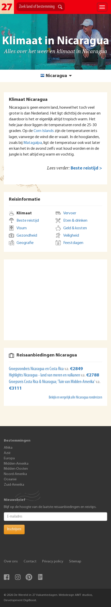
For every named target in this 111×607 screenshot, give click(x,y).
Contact (30, 561)
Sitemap (75, 561)
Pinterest (29, 577)
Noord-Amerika (15, 474)
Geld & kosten (75, 228)
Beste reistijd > (86, 168)
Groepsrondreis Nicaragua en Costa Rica (37, 369)
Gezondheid (27, 236)
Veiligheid (71, 236)
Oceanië (10, 479)
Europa (9, 458)
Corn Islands (44, 131)
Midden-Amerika (16, 464)
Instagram (18, 577)
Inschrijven (14, 529)
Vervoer (69, 213)
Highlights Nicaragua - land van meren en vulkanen (45, 375)
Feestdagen (73, 243)
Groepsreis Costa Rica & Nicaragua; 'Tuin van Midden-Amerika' (52, 382)
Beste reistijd (28, 221)
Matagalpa (32, 143)
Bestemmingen (17, 441)
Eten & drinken (75, 221)
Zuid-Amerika (14, 485)
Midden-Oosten (16, 469)
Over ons (11, 561)
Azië (7, 453)
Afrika (8, 448)
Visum (22, 228)
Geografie (25, 243)
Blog (40, 577)
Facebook (7, 577)
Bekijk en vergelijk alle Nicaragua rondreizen (75, 398)
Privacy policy (52, 561)
